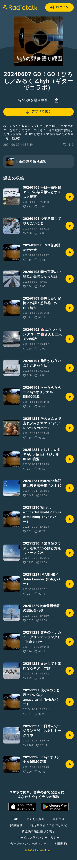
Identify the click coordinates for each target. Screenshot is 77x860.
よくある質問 (35, 819)
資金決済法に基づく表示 (38, 831)
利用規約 (61, 843)
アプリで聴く (38, 111)
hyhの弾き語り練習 (33, 100)
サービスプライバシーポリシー (38, 837)
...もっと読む (11, 138)
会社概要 (59, 819)
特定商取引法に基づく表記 (48, 825)
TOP (15, 819)
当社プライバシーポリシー (28, 843)
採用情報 (16, 825)
